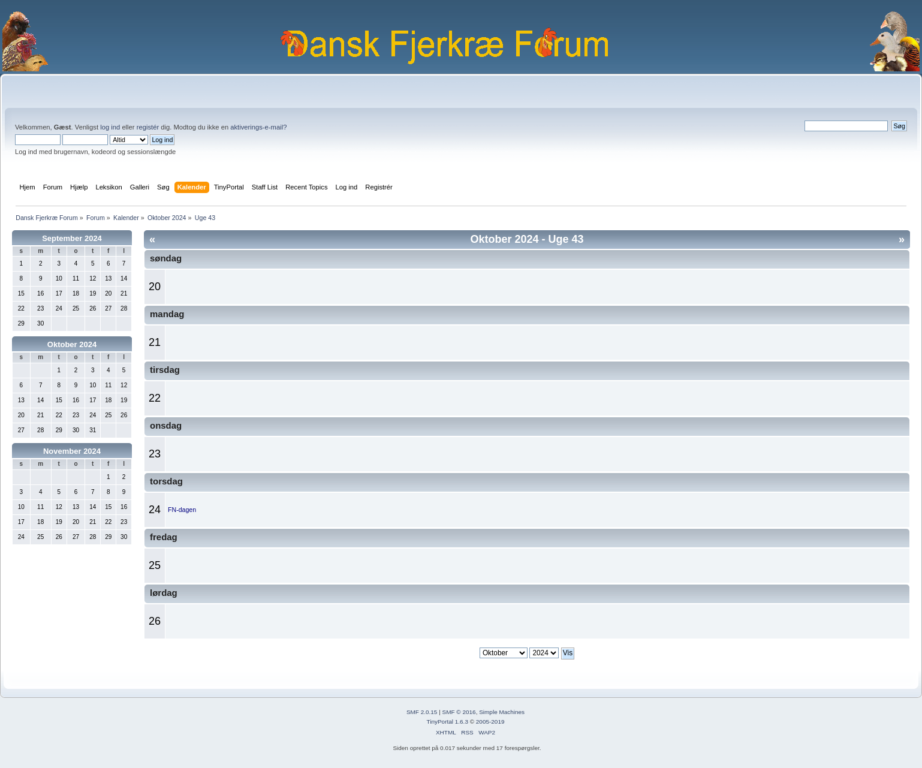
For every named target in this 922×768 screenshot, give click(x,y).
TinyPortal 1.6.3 (447, 721)
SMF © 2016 (459, 712)
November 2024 (72, 451)
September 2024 (72, 238)
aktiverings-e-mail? (258, 127)
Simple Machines (502, 712)
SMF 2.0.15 (422, 712)
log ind (110, 127)
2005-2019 (490, 721)
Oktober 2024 (72, 344)
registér (148, 127)
